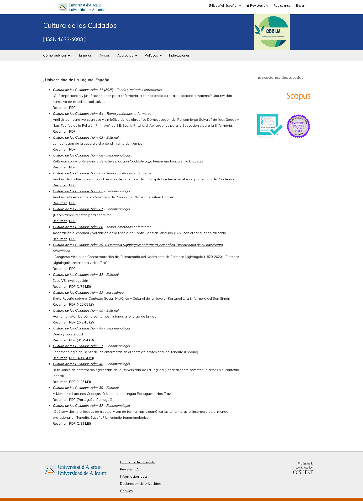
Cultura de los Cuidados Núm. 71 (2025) (83, 90)
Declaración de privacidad (140, 483)
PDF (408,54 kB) (81, 358)
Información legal (133, 476)
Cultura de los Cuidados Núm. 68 (78, 155)
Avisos (105, 55)
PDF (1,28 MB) (80, 382)
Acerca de (125, 55)
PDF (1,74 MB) (80, 286)
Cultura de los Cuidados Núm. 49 (78, 328)
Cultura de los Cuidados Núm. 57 (78, 274)
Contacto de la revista (137, 462)
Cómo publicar (55, 55)
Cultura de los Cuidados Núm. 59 (78, 388)
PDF (72, 107)
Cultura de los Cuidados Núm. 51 (78, 346)
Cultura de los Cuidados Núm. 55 (78, 310)
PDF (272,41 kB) (81, 322)
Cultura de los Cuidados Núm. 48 (78, 364)
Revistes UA (257, 5)
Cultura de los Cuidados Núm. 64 (78, 113)
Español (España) (223, 5)
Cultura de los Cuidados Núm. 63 (78, 137)
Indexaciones (179, 55)
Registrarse (282, 5)
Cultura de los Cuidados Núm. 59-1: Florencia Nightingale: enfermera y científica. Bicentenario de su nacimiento (138, 245)
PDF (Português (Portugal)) (90, 399)
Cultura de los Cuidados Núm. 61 (78, 209)
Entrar (300, 5)
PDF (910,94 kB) (81, 340)
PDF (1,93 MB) (80, 423)
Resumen (60, 107)
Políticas (152, 55)
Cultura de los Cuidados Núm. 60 (78, 227)
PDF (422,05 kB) (81, 304)
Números (85, 55)
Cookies (126, 491)
